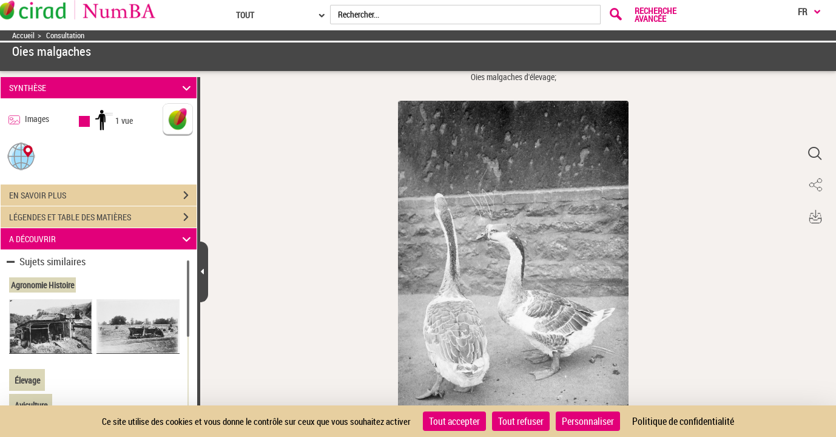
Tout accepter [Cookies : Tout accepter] (454, 421)
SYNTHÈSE (101, 87)
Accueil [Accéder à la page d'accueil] (23, 35)
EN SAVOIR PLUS (103, 195)
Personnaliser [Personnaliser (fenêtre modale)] (588, 421)
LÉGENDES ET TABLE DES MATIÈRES (103, 217)
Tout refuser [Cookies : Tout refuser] (521, 421)
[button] (21, 155)
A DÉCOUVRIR (101, 238)
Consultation (65, 35)
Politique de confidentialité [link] (683, 421)
